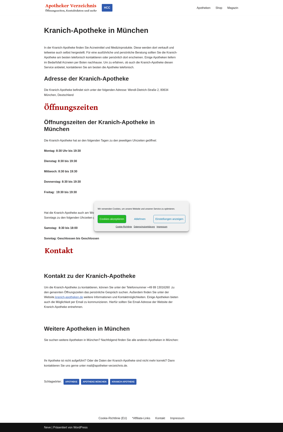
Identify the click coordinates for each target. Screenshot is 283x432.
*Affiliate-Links (141, 418)
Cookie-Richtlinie (124, 226)
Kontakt (160, 418)
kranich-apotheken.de (69, 297)
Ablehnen (139, 218)
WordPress (80, 427)
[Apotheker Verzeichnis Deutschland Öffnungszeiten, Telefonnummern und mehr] (71, 7)
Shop (218, 7)
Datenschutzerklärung (144, 226)
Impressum (162, 226)
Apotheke (71, 382)
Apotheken (204, 7)
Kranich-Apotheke (123, 382)
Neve (47, 427)
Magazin (232, 7)
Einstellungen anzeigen (169, 218)
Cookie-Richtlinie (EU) (113, 418)
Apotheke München (94, 382)
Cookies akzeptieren (112, 218)
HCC (107, 7)
